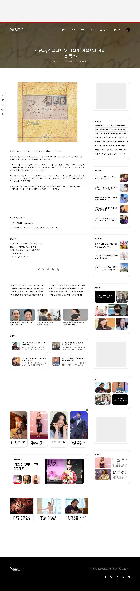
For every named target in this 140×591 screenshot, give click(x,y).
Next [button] (82, 471)
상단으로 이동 (2, 114)
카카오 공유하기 (48, 269)
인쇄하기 (2, 109)
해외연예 (116, 29)
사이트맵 (124, 568)
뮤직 (83, 29)
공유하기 (2, 99)
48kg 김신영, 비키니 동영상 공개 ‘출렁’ (23, 247)
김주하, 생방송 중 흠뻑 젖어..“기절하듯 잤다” (25, 250)
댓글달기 (2, 104)
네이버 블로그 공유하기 (53, 269)
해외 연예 (98, 454)
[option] (64, 471)
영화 (92, 29)
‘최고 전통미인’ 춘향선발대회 (26, 466)
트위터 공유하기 (43, 269)
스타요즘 (103, 29)
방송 (73, 29)
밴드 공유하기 (58, 269)
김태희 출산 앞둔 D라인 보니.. (20, 253)
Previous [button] (47, 471)
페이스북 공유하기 (39, 269)
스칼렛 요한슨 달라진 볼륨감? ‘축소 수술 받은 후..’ (27, 243)
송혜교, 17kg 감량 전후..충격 (20, 256)
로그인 (128, 568)
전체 (64, 29)
